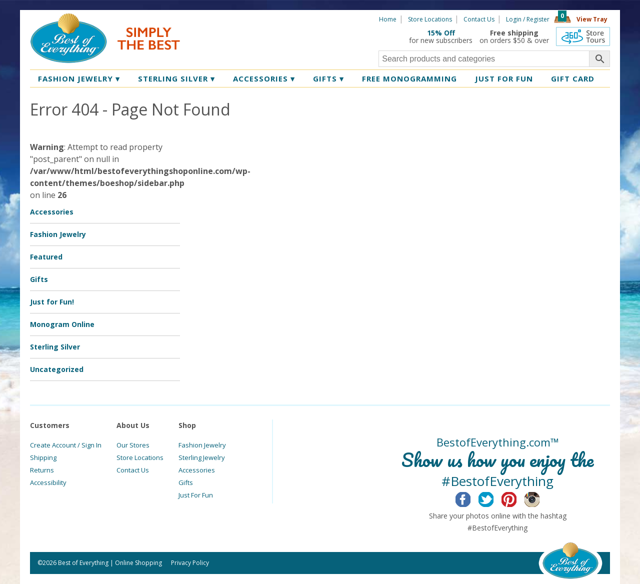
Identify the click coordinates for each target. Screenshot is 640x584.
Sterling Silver (176, 79)
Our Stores (133, 445)
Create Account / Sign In (66, 445)
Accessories (264, 79)
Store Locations (430, 19)
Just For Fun (195, 495)
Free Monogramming (409, 79)
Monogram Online (62, 324)
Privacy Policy (190, 562)
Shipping (43, 457)
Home (387, 19)
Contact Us (479, 19)
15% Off (441, 33)
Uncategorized (57, 369)
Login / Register (528, 19)
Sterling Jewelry (201, 457)
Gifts (328, 79)
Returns (42, 470)
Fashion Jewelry (79, 79)
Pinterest (516, 498)
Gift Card (572, 79)
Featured (46, 257)
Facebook (470, 498)
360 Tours (583, 36)
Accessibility (48, 482)
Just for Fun (504, 79)
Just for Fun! (52, 301)
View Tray (592, 19)
